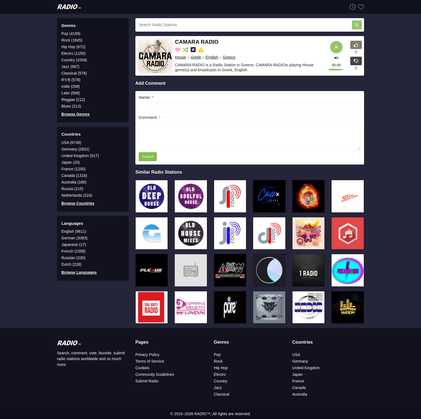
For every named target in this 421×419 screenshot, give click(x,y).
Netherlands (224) (76, 195)
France (298, 381)
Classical (221, 394)
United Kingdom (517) (80, 156)
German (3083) (74, 238)
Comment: (149, 117)
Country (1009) (74, 60)
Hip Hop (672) (73, 47)
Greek (196, 57)
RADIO (200, 414)
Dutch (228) (71, 264)
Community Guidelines (154, 374)
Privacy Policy (147, 354)
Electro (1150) (73, 53)
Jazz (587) (70, 66)
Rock (218, 361)
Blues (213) (71, 106)
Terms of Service (149, 361)
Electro (220, 374)
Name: (146, 97)
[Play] (336, 47)
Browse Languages (79, 272)
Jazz (218, 387)
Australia (299, 394)
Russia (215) (72, 189)
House (180, 57)
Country (220, 381)
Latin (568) (70, 93)
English (212, 57)
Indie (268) (70, 86)
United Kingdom (306, 368)
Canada (299, 387)
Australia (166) (73, 182)
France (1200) (73, 169)
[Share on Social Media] (193, 49)
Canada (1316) (74, 175)
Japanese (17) (73, 244)
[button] (336, 57)
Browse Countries (77, 203)
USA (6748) (71, 142)
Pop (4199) (70, 33)
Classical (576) (74, 73)
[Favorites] (360, 7)
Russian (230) (73, 258)
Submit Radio (146, 381)
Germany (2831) (75, 149)
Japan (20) (70, 162)
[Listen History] (352, 7)
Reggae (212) (73, 99)
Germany (300, 361)
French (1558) (73, 251)
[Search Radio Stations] (244, 24)
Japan (297, 374)
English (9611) (73, 231)
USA (296, 354)
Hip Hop (221, 368)
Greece (229, 57)
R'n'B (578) (70, 80)
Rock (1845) (71, 40)
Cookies (142, 368)
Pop (217, 354)
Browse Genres (75, 114)
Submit (147, 157)
